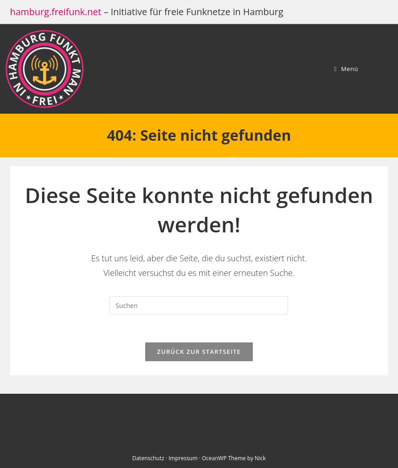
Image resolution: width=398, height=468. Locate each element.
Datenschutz (148, 458)
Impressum (183, 458)
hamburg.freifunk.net (56, 12)
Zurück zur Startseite (199, 351)
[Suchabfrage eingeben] (198, 305)
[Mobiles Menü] (346, 69)
